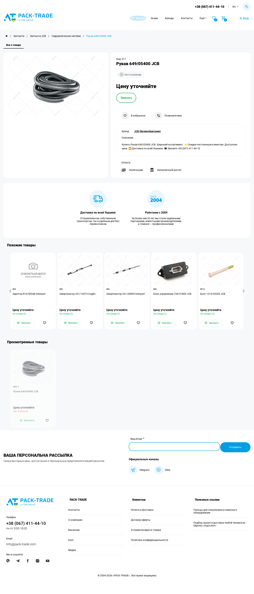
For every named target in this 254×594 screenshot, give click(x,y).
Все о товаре (13, 45)
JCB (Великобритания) (147, 130)
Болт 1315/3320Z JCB (213, 294)
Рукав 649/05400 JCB (25, 392)
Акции (161, 18)
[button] (11, 291)
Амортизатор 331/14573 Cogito (78, 294)
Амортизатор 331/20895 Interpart (126, 294)
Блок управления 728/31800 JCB (173, 294)
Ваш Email (136, 439)
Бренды (176, 18)
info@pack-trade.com (21, 543)
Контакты (193, 18)
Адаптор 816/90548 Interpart (29, 294)
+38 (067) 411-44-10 (208, 6)
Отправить (235, 446)
